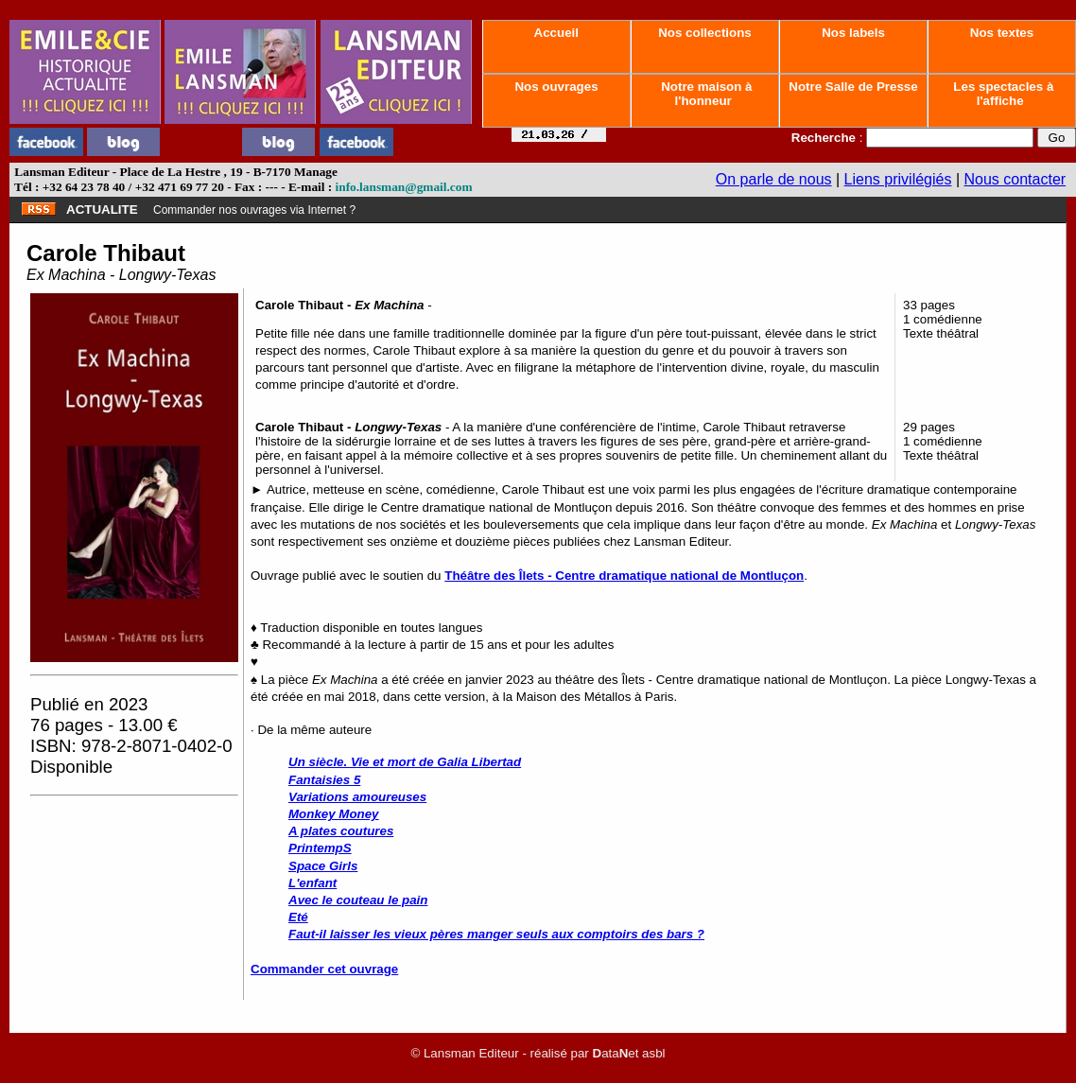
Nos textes (1001, 33)
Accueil (555, 33)
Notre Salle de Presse (854, 86)
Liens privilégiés (898, 179)
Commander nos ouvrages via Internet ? (254, 210)
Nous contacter (1015, 179)
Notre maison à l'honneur (705, 93)
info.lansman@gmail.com (404, 187)
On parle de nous (774, 179)
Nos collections (705, 33)
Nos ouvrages (557, 86)
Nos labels (853, 33)
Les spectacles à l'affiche (1002, 93)
